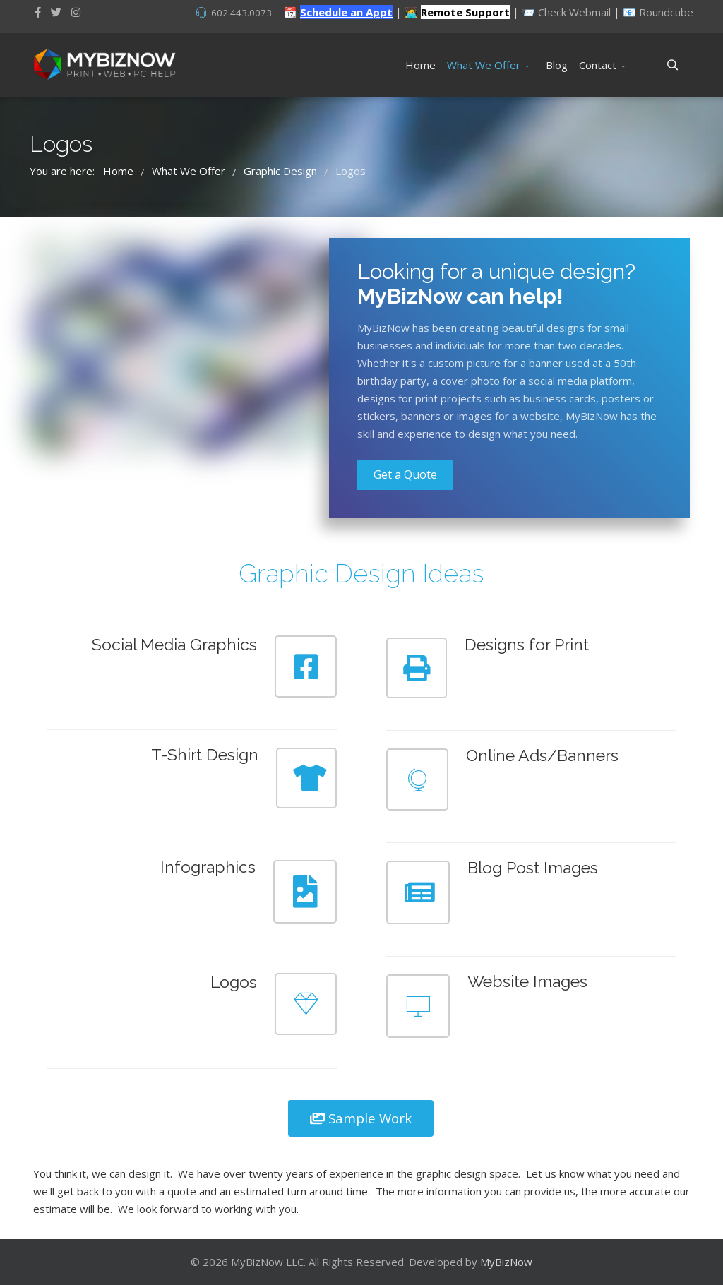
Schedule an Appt (346, 12)
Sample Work (361, 1118)
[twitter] (56, 12)
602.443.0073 (241, 12)
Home (420, 65)
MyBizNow (506, 1262)
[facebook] (38, 12)
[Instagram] (75, 12)
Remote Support (465, 12)
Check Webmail (574, 12)
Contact (597, 65)
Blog (557, 65)
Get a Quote (405, 474)
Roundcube (666, 12)
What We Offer (483, 65)
